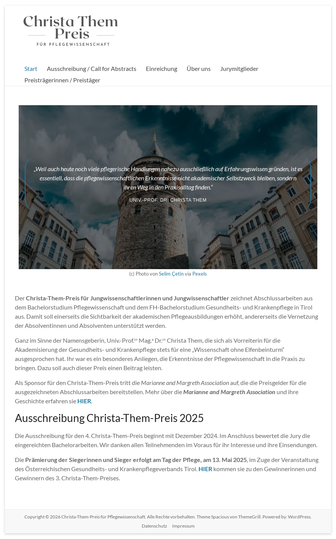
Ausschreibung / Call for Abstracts (91, 68)
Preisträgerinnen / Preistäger (62, 79)
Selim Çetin (171, 274)
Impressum (183, 526)
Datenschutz (154, 526)
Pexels (199, 274)
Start (30, 68)
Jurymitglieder (239, 68)
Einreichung (161, 68)
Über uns (199, 68)
